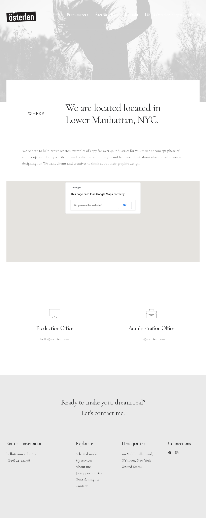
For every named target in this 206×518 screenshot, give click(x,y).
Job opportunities (89, 473)
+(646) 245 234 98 (18, 460)
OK (125, 205)
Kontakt (131, 14)
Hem (56, 14)
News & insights (87, 479)
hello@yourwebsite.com (23, 454)
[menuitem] (56, 14)
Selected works (87, 454)
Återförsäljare (106, 14)
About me (83, 466)
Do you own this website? (88, 205)
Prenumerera (77, 14)
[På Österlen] (21, 14)
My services (84, 460)
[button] (192, 14)
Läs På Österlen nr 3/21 (163, 14)
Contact (82, 486)
